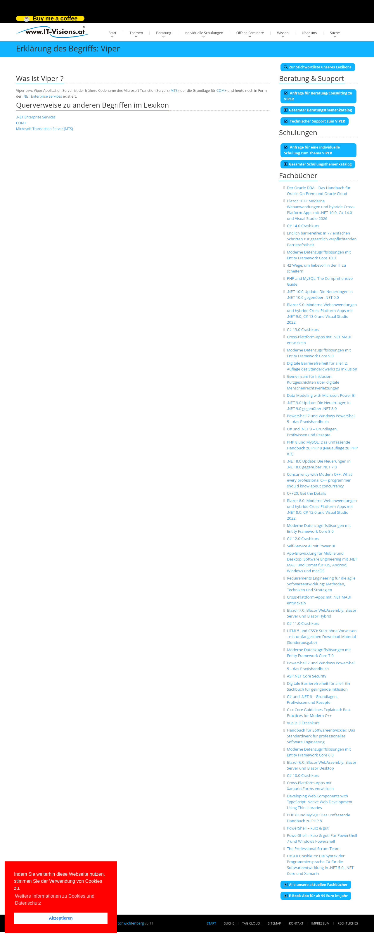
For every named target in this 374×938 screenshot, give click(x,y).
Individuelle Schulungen (203, 32)
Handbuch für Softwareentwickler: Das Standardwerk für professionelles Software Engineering (321, 735)
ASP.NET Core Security (306, 676)
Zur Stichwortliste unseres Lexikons (318, 67)
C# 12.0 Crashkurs (303, 538)
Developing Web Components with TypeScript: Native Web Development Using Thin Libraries (320, 801)
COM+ (222, 90)
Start (113, 32)
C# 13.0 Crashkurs (303, 329)
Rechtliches (347, 923)
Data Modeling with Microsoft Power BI (321, 395)
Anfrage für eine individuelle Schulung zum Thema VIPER (312, 150)
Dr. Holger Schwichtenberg (122, 923)
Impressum (320, 923)
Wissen (283, 32)
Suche (335, 32)
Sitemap (274, 923)
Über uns (309, 32)
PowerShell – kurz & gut (308, 828)
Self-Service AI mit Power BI (311, 546)
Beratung (163, 32)
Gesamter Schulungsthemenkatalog (318, 164)
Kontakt (296, 923)
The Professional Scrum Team (313, 848)
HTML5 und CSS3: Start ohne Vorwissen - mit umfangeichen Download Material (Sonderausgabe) (322, 636)
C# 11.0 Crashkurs (303, 623)
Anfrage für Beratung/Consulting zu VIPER (318, 96)
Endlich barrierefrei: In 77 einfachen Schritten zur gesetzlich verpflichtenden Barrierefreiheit (322, 238)
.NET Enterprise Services (42, 96)
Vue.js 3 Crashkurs (303, 722)
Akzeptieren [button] (61, 918)
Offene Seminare (250, 32)
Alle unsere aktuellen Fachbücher (316, 884)
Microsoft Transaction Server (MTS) (44, 128)
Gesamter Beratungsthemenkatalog (318, 110)
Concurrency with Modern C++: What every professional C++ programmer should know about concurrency (319, 480)
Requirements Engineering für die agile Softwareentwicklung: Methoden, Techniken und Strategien (321, 583)
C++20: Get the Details (306, 493)
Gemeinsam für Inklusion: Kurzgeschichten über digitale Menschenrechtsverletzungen (313, 382)
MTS (174, 90)
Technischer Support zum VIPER (314, 121)
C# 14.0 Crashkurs (303, 225)
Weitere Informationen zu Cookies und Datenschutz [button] (54, 900)
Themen (136, 32)
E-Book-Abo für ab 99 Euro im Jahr (316, 895)
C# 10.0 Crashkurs (303, 775)
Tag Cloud (251, 923)
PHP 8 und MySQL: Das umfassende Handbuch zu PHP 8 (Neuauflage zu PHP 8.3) (322, 447)
